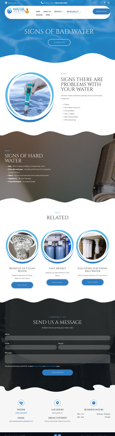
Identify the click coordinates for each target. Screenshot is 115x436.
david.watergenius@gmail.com (21, 421)
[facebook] (104, 3)
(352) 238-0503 (61, 3)
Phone (60, 343)
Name (7, 334)
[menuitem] (38, 11)
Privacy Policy (38, 366)
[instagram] (108, 3)
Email (7, 343)
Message (8, 353)
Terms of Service (50, 366)
